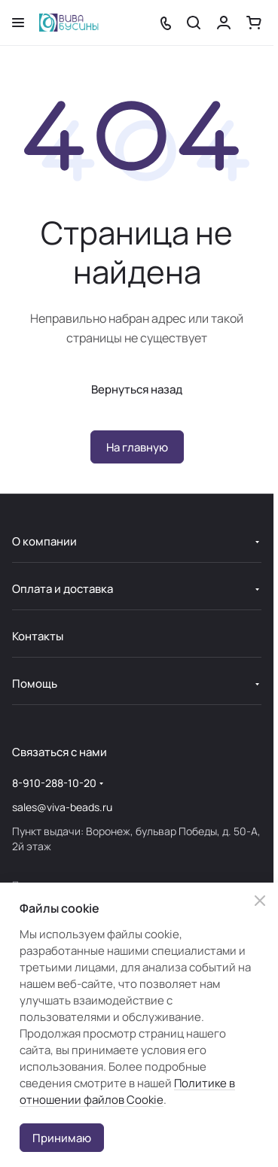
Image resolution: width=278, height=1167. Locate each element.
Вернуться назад (136, 389)
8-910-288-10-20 (54, 783)
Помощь (34, 683)
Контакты (37, 636)
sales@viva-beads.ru (62, 807)
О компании (44, 541)
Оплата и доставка (62, 589)
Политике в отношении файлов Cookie (127, 1091)
